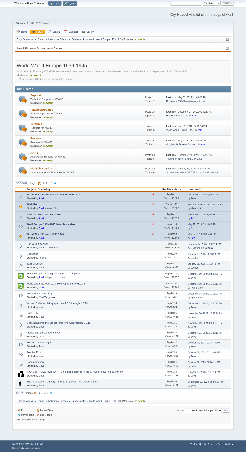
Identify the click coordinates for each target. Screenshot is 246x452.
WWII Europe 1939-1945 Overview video (51, 224)
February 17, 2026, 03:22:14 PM (204, 244)
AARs (34, 152)
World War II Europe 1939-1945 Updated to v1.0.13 (56, 283)
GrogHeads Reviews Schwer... (182, 144)
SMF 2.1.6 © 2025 (20, 444)
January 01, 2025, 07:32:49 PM (204, 264)
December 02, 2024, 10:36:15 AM (205, 303)
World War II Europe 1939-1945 (45, 234)
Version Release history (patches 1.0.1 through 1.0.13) (57, 303)
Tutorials (36, 123)
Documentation (35, 362)
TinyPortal (195, 444)
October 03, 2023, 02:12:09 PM (204, 352)
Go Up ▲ (229, 444)
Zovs (199, 159)
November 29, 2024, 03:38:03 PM (205, 323)
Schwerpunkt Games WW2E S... (182, 172)
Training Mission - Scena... (179, 159)
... (49, 183)
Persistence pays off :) (39, 293)
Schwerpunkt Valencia (202, 248)
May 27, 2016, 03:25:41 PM (202, 234)
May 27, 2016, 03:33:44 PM (202, 224)
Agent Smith (197, 287)
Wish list (32, 204)
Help (204, 444)
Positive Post (34, 352)
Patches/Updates (41, 109)
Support (35, 95)
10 (62, 277)
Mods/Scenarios (41, 168)
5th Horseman (210, 172)
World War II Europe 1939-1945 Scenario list (53, 194)
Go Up (19, 393)
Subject (31, 189)
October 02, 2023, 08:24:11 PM (204, 362)
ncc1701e (44, 336)
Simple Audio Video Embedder (26, 448)
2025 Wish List (35, 263)
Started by (44, 189)
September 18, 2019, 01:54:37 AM (205, 204)
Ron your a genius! (37, 243)
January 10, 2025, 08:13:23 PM (204, 254)
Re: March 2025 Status (178, 101)
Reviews (36, 138)
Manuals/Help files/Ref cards (44, 214)
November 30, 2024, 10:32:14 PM (205, 313)
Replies (166, 189)
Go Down (21, 183)
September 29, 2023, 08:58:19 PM (205, 382)
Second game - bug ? (39, 342)
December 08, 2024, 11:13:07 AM (205, 293)
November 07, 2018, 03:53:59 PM (205, 214)
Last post (195, 189)
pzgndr (194, 267)
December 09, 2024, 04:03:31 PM (205, 274)
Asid (194, 115)
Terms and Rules (215, 444)
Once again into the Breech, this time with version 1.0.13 (59, 322)
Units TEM (32, 313)
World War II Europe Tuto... (180, 130)
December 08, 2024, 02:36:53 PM (205, 194)
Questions (32, 253)
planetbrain (199, 101)
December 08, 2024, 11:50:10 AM (205, 284)
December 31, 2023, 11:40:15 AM (205, 333)
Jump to (179, 410)
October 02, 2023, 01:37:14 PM (204, 372)
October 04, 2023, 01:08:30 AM (204, 342)
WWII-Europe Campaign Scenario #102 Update (54, 273)
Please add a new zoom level (43, 332)
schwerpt (139, 39)
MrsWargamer (47, 297)
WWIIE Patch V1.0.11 (177, 115)
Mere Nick (196, 208)
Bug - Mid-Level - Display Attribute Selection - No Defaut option (62, 381)
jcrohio (42, 257)
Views (177, 189)
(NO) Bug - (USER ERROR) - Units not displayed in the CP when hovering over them (75, 371)
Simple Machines (38, 444)
